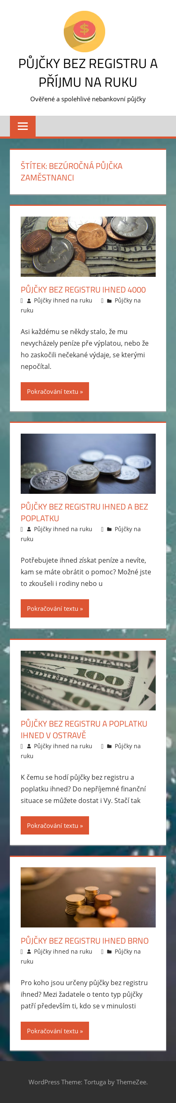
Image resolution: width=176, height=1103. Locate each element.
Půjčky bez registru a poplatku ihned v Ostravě (84, 729)
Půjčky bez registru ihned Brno (85, 940)
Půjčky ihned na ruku (63, 300)
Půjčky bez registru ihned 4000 (83, 289)
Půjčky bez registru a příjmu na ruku (88, 72)
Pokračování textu (52, 391)
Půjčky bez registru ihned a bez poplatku (84, 512)
